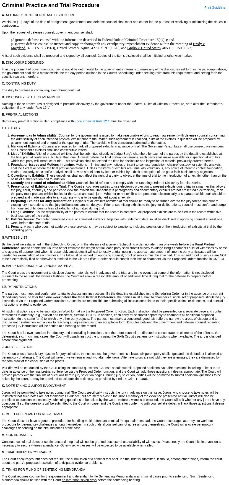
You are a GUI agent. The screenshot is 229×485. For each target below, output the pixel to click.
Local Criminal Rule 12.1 (92, 121)
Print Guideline (214, 7)
